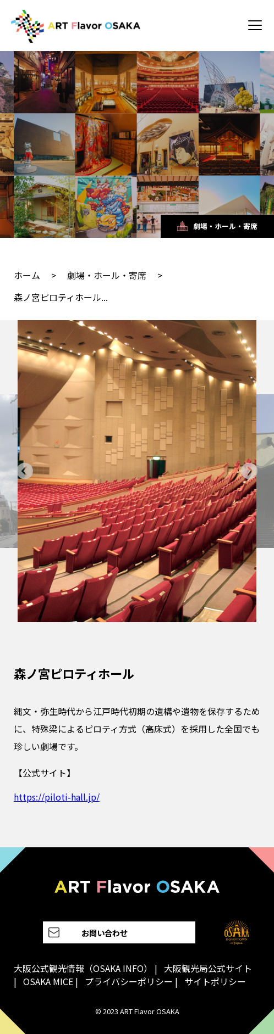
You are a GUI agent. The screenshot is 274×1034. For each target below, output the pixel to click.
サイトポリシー (215, 981)
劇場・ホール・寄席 (106, 275)
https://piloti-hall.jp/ (57, 796)
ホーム (27, 275)
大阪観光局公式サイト (208, 968)
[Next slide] (249, 470)
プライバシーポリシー (129, 981)
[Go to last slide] (25, 470)
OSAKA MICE (48, 981)
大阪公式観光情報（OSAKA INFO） (83, 968)
